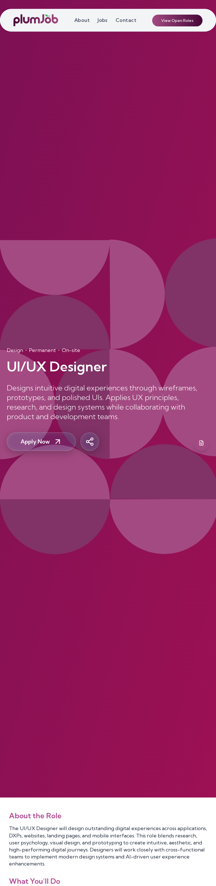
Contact (126, 20)
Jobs (103, 20)
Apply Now (41, 441)
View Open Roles (177, 20)
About (82, 20)
